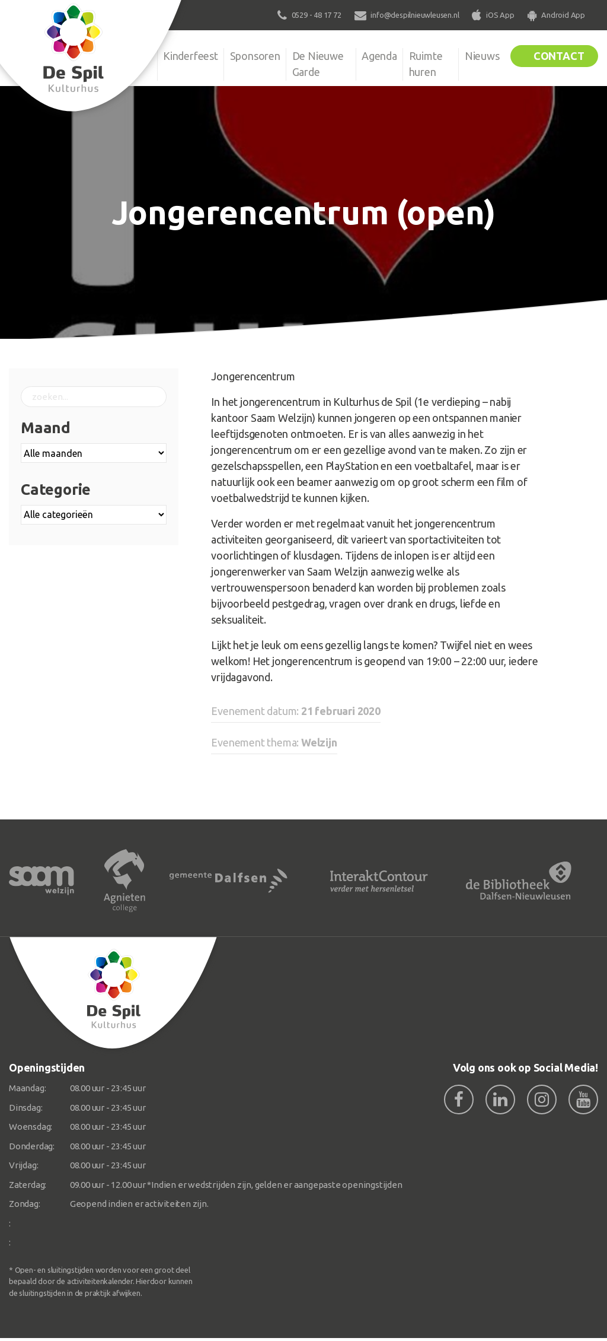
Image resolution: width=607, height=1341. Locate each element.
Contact (557, 56)
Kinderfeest (191, 56)
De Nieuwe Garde (320, 64)
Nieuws (479, 56)
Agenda (378, 56)
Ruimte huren (425, 64)
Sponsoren (256, 56)
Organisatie (124, 56)
